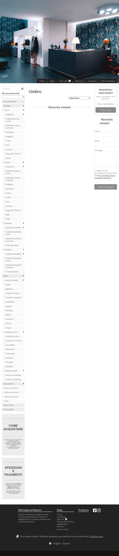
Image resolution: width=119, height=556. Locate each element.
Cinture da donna (11, 392)
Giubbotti (10, 114)
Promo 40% (8, 409)
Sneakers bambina (13, 375)
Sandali (9, 306)
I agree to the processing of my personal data (105, 174)
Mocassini (10, 349)
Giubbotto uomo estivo (13, 119)
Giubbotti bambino (13, 227)
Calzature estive (12, 293)
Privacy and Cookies (65, 521)
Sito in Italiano (108, 81)
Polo (7, 145)
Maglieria (9, 136)
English (57, 543)
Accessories (8, 383)
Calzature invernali (13, 297)
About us (79, 81)
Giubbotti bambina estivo (13, 259)
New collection (9, 101)
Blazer (8, 158)
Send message (105, 186)
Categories (61, 517)
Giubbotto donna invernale (13, 178)
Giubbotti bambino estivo (13, 233)
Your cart (65, 81)
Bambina (8, 249)
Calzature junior (11, 370)
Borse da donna (11, 388)
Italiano (66, 543)
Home (42, 81)
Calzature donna (11, 280)
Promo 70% (8, 405)
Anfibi (8, 284)
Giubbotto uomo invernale (13, 126)
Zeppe (8, 327)
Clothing (6, 105)
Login (52, 81)
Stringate (9, 366)
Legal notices (62, 524)
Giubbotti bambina (13, 254)
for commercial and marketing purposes (104, 176)
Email (96, 140)
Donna (7, 162)
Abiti (7, 214)
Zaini (6, 401)
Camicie (9, 149)
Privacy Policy (63, 529)
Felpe (8, 219)
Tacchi (8, 323)
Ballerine (9, 289)
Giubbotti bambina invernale (13, 266)
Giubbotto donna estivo (13, 172)
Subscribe (105, 109)
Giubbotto (10, 166)
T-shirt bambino (12, 245)
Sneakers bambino (13, 379)
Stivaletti (9, 362)
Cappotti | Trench (13, 153)
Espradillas (10, 345)
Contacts (92, 81)
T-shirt (8, 141)
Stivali (8, 314)
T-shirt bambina (12, 271)
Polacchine (10, 353)
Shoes (6, 276)
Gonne (8, 193)
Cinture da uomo (11, 396)
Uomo (7, 110)
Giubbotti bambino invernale (13, 239)
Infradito (9, 310)
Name (97, 131)
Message (98, 150)
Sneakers (10, 319)
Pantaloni (9, 132)
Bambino (8, 223)
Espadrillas (10, 301)
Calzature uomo (11, 332)
